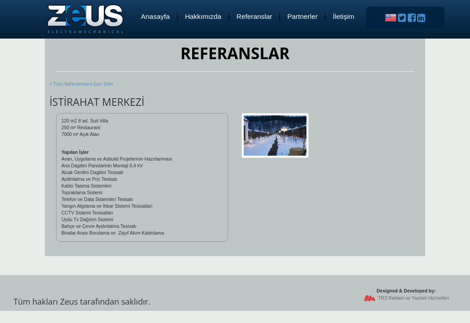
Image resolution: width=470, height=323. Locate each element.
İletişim (343, 16)
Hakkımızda (203, 16)
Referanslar (254, 16)
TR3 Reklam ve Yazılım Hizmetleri (413, 298)
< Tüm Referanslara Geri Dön (80, 84)
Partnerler (302, 16)
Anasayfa (155, 16)
